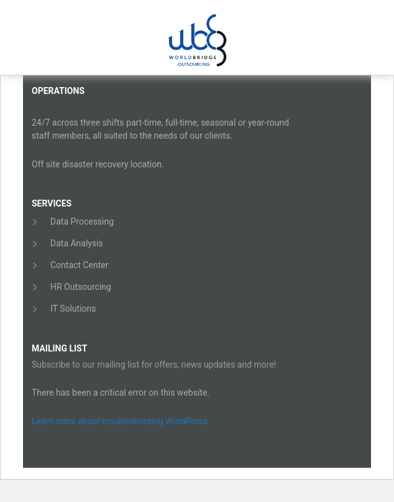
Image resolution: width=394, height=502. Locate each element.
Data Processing (82, 221)
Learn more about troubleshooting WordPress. (121, 421)
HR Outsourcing (80, 287)
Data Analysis (76, 243)
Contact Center (79, 265)
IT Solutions (73, 309)
